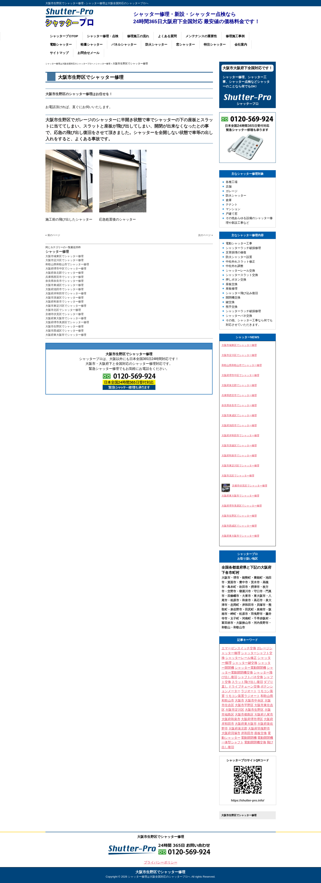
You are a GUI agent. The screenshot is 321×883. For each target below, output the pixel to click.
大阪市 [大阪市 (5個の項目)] (239, 700)
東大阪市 (260, 595)
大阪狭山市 (243, 622)
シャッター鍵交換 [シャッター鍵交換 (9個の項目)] (244, 663)
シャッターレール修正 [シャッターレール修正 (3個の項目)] (241, 658)
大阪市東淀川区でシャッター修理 (65, 305)
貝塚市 (261, 604)
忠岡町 (234, 604)
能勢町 (246, 577)
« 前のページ (52, 235)
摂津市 (255, 586)
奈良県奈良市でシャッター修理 (64, 280)
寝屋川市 (245, 591)
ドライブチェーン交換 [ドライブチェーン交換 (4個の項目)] (244, 686)
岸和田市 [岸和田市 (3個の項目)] (247, 733)
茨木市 (255, 582)
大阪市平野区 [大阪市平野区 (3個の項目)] (244, 705)
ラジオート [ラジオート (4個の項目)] (249, 691)
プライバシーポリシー (160, 862)
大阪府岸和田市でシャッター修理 (65, 293)
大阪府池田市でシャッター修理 (64, 289)
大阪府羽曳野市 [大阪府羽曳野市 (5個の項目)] (259, 728)
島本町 (231, 586)
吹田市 (243, 586)
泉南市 (261, 609)
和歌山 (226, 627)
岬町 (233, 613)
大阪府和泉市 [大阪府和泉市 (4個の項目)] (231, 719)
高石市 (258, 600)
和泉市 (246, 600)
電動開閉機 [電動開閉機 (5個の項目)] (249, 737)
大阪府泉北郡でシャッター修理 (64, 272)
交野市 (231, 591)
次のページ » (205, 235)
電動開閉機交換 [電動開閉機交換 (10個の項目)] (255, 742)
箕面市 (231, 582)
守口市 (258, 591)
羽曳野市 (257, 613)
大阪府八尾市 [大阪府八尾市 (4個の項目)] (263, 714)
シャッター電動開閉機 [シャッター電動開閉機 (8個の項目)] (250, 667)
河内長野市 (261, 622)
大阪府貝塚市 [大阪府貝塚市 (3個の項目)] (231, 733)
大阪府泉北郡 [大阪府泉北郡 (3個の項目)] (237, 728)
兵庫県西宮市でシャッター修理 (64, 276)
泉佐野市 (236, 609)
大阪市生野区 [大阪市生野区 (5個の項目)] (254, 709)
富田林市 (227, 622)
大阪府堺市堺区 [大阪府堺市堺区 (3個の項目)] (252, 719)
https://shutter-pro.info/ (247, 800)
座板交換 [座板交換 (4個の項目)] (260, 733)
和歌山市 (239, 627)
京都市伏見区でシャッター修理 (64, 314)
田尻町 (249, 609)
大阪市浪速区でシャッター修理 (64, 297)
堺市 (236, 577)
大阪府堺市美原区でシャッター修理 (67, 322)
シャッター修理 (57, 251)
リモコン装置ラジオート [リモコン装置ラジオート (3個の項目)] (242, 696)
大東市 (246, 595)
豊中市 (243, 582)
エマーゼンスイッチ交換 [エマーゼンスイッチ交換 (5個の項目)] (239, 648)
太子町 (234, 618)
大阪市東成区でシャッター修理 (64, 285)
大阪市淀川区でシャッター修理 (64, 260)
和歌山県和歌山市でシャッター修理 (67, 264)
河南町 (246, 618)
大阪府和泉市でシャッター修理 (64, 301)
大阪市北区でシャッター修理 (63, 309)
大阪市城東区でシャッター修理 (64, 256)
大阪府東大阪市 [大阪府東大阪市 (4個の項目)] (246, 723)
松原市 (243, 613)
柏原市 (234, 600)
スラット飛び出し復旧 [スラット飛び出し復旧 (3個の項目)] (247, 682)
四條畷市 (233, 595)
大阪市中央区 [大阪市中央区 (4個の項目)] (254, 700)
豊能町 (258, 577)
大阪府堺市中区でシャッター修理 (65, 268)
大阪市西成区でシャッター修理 (64, 330)
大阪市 (226, 577)
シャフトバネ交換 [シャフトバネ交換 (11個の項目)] (250, 677)
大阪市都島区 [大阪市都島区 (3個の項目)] (244, 714)
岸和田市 (248, 604)
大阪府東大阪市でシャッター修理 (65, 318)
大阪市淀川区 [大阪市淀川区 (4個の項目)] (234, 709)
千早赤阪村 (261, 618)
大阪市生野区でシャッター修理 (64, 326)
